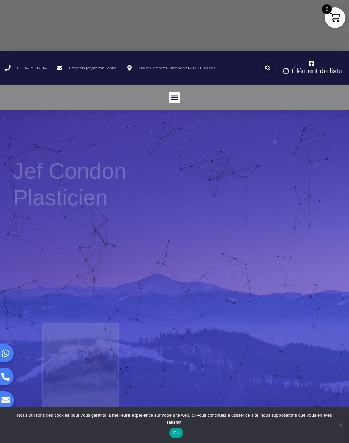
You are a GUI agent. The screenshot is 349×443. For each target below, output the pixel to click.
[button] (268, 68)
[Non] (340, 425)
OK (176, 433)
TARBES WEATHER (174, 25)
